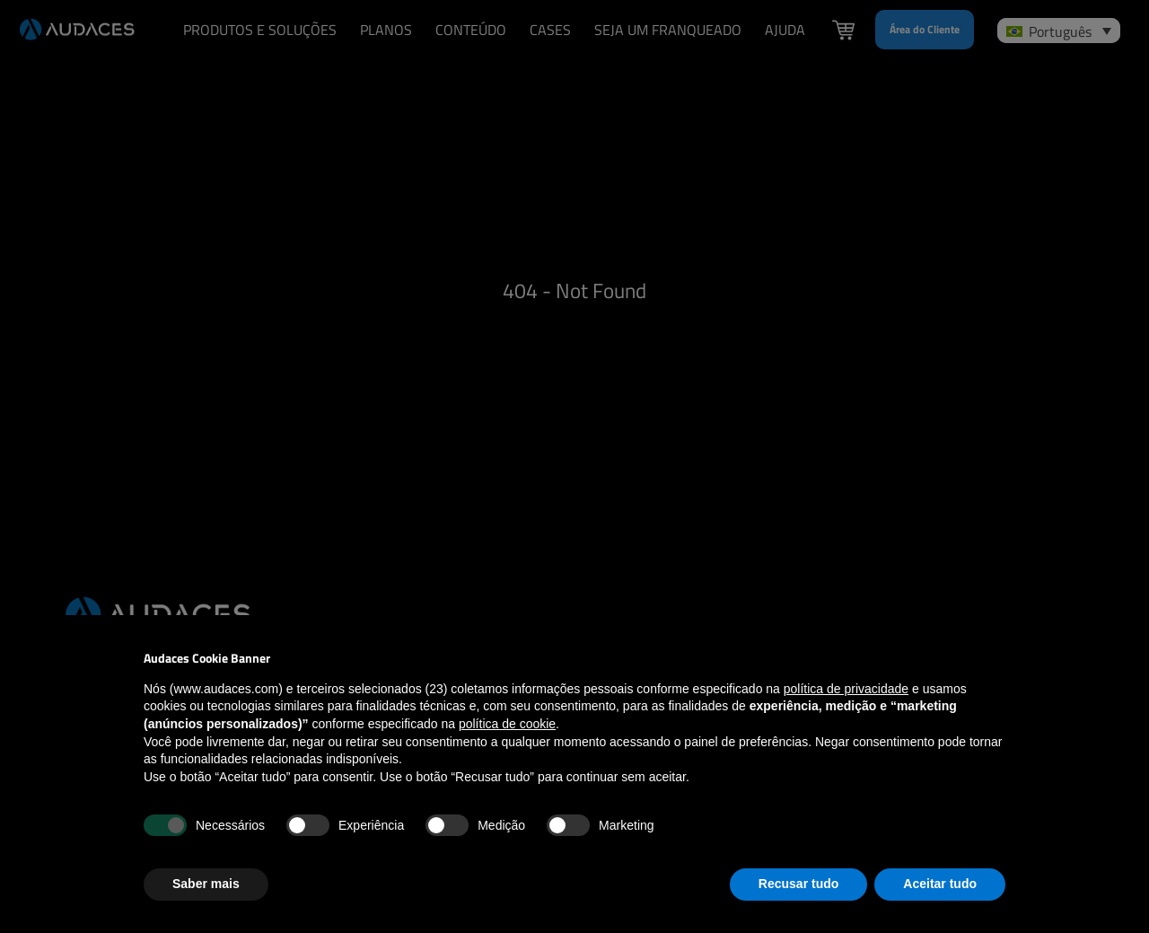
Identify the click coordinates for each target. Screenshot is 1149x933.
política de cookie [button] (507, 724)
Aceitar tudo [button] (940, 883)
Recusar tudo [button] (798, 883)
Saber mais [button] (206, 883)
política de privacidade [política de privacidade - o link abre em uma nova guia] (846, 689)
